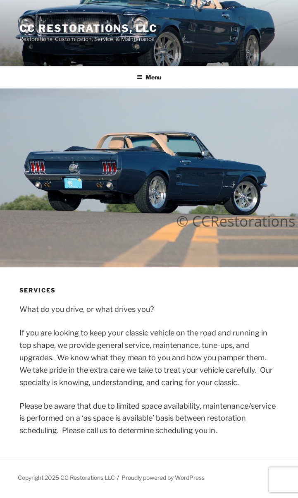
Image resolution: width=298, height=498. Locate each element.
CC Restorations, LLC (88, 28)
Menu (149, 77)
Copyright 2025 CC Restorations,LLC (66, 477)
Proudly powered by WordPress (163, 477)
